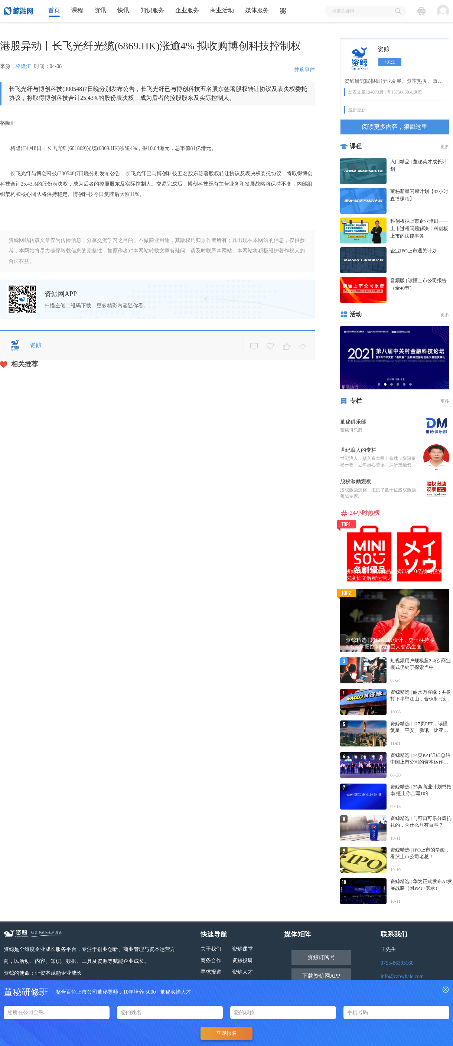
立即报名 (226, 1033)
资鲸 (384, 49)
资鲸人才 (242, 972)
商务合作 (211, 960)
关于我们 (211, 949)
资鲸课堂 (242, 949)
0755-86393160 (397, 963)
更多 (444, 146)
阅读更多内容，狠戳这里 (394, 127)
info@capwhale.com (402, 976)
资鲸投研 (242, 960)
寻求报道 (211, 972)
